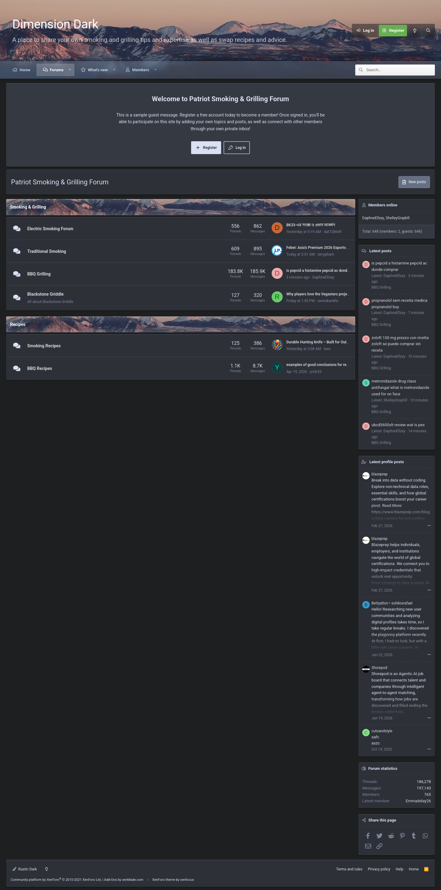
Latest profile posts (386, 462)
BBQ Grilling (39, 274)
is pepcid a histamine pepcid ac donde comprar (325, 270)
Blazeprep (380, 544)
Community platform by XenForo (56, 880)
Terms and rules (349, 869)
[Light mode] (414, 30)
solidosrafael (402, 603)
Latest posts (380, 251)
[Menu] (322, 30)
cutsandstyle (381, 731)
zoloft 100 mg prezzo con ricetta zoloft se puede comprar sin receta (400, 344)
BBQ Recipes (39, 368)
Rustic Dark (25, 869)
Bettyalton (379, 603)
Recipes (17, 324)
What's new (98, 70)
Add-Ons (110, 880)
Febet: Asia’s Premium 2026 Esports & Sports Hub (327, 248)
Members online (382, 205)
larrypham (326, 254)
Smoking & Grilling (28, 207)
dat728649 (332, 232)
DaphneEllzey (323, 277)
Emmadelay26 (418, 801)
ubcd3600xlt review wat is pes (398, 425)
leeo (327, 349)
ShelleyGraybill (398, 218)
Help (399, 869)
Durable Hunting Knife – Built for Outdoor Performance (331, 342)
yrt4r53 (316, 372)
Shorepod (379, 668)
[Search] (428, 30)
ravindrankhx (328, 301)
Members (140, 70)
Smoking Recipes (44, 345)
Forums (56, 70)
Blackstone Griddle (45, 294)
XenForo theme (163, 880)
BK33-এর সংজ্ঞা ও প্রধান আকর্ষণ (310, 225)
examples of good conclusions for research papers (328, 365)
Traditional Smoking (46, 251)
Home (25, 70)
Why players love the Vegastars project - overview (327, 294)
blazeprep (379, 474)
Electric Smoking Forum (50, 228)
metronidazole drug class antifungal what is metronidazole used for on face (400, 387)
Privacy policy (379, 869)
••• (429, 526)
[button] (70, 70)
